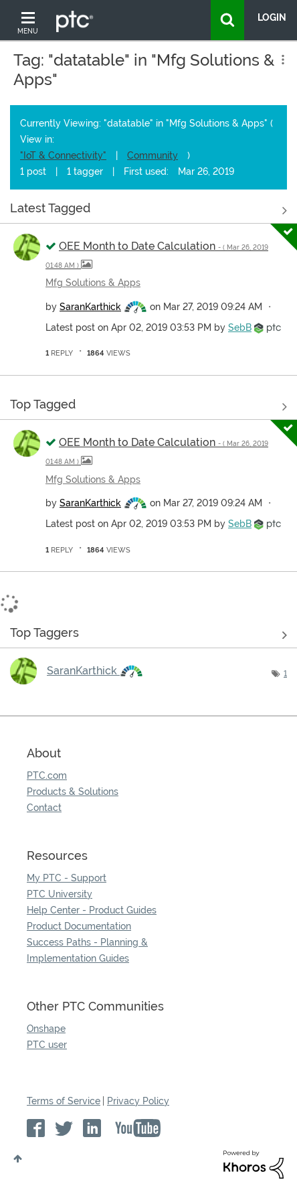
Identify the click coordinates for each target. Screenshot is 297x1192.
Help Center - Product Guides (92, 910)
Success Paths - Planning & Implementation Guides (87, 950)
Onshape (46, 1028)
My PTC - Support (66, 878)
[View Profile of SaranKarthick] (90, 306)
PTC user (47, 1044)
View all (148, 211)
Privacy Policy (138, 1101)
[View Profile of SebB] (240, 327)
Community (152, 155)
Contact (44, 807)
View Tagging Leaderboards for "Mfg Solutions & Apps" (148, 635)
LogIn (272, 17)
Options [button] (282, 59)
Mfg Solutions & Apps (92, 282)
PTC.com (47, 775)
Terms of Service (63, 1101)
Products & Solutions (72, 791)
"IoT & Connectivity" (63, 155)
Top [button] (17, 1158)
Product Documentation (79, 926)
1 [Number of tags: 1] (285, 673)
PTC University (59, 894)
